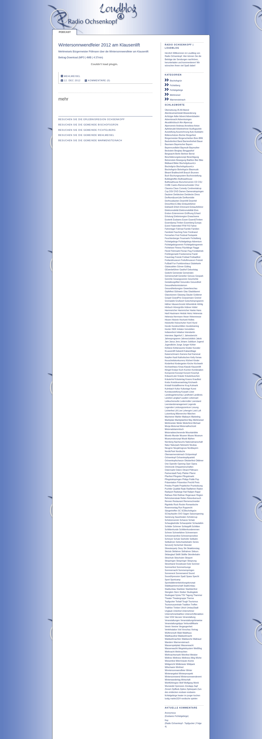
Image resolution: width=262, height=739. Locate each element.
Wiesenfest (170, 661)
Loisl (195, 411)
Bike (201, 160)
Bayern (189, 144)
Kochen (187, 370)
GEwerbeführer (172, 270)
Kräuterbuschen (192, 376)
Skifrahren (186, 551)
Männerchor (181, 414)
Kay (166, 720)
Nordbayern (192, 448)
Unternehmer (188, 611)
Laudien (184, 398)
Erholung (169, 216)
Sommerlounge (184, 567)
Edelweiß (169, 207)
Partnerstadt (170, 473)
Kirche (190, 363)
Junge (179, 345)
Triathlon (169, 608)
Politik (192, 479)
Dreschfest (170, 204)
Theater (168, 598)
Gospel (168, 298)
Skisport (189, 558)
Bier (197, 160)
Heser (186, 317)
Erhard (197, 213)
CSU (200, 182)
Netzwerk (184, 445)
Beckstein (169, 151)
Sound (191, 573)
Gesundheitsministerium (176, 285)
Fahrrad (180, 229)
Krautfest (197, 379)
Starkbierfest (191, 589)
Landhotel (188, 395)
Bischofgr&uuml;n (187, 163)
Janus (172, 342)
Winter (189, 670)
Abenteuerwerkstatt (174, 113)
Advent (182, 116)
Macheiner (170, 417)
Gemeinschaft (171, 276)
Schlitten (196, 526)
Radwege (178, 492)
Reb (175, 495)
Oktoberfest (189, 460)
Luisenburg (170, 414)
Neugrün (169, 448)
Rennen (168, 501)
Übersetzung (171, 110)
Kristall (168, 385)
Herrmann (178, 317)
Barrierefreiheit (189, 141)
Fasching (178, 232)
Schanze (184, 520)
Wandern (169, 642)
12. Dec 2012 (72, 80)
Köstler (189, 348)
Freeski (178, 257)
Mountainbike (191, 432)
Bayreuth (184, 148)
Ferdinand (193, 232)
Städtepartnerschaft (174, 586)
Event (167, 226)
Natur (167, 445)
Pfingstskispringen (173, 479)
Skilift (178, 554)
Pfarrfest (169, 476)
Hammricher (183, 310)
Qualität (176, 489)
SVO (180, 514)
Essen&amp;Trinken (174, 223)
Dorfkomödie (188, 197)
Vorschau (186, 629)
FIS (188, 226)
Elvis (196, 210)
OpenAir (173, 464)
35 (178, 110)
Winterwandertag (173, 680)
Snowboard (181, 564)
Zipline (183, 689)
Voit (179, 629)
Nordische (180, 451)
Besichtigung (193, 157)
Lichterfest (169, 411)
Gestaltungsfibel (172, 282)
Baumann (169, 144)
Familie (187, 229)
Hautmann (174, 313)
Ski (185, 548)
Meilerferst (188, 423)
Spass (189, 576)
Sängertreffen (171, 511)
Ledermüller (185, 401)
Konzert (187, 373)
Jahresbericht (191, 335)
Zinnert (168, 689)
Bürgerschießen (185, 138)
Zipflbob (175, 689)
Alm (181, 122)
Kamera (183, 354)
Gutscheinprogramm (194, 301)
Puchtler (168, 489)
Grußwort (179, 301)
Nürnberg (169, 442)
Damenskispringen (194, 191)
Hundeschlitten (178, 326)
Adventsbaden (193, 116)
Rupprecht (187, 508)
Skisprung (191, 561)
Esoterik (168, 220)
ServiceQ (169, 545)
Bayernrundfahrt (172, 148)
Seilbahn (194, 539)
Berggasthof (188, 151)
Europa (198, 223)
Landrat (168, 398)
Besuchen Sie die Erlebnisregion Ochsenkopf (91, 119)
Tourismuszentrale (173, 605)
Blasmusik (193, 169)
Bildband (169, 163)
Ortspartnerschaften (184, 467)
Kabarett (180, 351)
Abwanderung (189, 113)
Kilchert (189, 360)
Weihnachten (181, 652)
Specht (196, 576)
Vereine (174, 626)
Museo (191, 435)
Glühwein (178, 291)
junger (190, 695)
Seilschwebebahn (184, 542)
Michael (196, 423)
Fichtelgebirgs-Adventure (190, 241)
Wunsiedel (169, 686)
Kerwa (198, 357)
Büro (196, 138)
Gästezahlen (170, 266)
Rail (185, 492)
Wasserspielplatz (173, 645)
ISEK (174, 329)
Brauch (187, 172)
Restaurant (178, 501)
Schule (177, 539)
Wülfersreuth (171, 633)
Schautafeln (197, 523)
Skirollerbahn (194, 554)
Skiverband (170, 564)
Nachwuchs (179, 442)
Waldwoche (187, 639)
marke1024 (175, 698)
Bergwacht (170, 154)
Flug (190, 251)
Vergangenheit (185, 626)
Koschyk (195, 373)
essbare (182, 692)
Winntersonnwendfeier (175, 670)
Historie (175, 320)
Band (179, 141)
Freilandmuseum (172, 260)
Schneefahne (178, 532)
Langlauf (176, 398)
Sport (167, 580)
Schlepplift (186, 526)
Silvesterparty (171, 548)
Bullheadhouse (171, 182)
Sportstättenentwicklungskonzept (180, 583)
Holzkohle (169, 323)
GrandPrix (176, 298)
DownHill (184, 201)
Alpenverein (170, 126)
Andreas (180, 126)
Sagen (186, 514)
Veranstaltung (189, 617)
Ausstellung (170, 132)
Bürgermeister (171, 138)
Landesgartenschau (174, 395)
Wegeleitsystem (185, 648)
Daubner (169, 194)
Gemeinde (177, 273)
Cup (167, 191)
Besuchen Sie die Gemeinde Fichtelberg (87, 130)
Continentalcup (194, 188)
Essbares (177, 220)
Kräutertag (180, 379)
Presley (168, 486)
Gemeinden (188, 273)
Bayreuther (194, 148)
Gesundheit (195, 282)
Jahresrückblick (188, 338)
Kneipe (175, 370)
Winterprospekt (186, 673)
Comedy (183, 188)
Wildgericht (170, 664)
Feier (185, 232)
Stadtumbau (170, 589)
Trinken (176, 608)
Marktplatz (169, 420)
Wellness (177, 658)
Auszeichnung (182, 132)
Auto (192, 132)
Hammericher (171, 310)
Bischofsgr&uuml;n (185, 166)
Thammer (197, 595)
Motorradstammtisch (174, 429)
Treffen (194, 605)
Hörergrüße (178, 307)
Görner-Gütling (184, 266)
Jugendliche (170, 345)
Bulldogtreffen (171, 179)
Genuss (191, 276)
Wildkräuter (181, 664)
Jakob (199, 338)
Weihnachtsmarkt (173, 655)
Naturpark (175, 445)
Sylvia (178, 595)
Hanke (193, 310)
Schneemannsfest (189, 536)
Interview (169, 335)
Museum (199, 435)
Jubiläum (192, 342)
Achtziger (169, 116)
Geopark (199, 276)
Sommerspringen (186, 570)
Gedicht (168, 273)
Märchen (191, 414)
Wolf (181, 683)
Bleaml (168, 172)
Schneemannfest (172, 536)
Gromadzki (170, 301)
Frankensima (185, 254)
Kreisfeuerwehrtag (179, 382)
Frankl (195, 254)
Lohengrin (187, 411)
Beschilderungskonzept (175, 157)
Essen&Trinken (196, 220)
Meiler (179, 423)
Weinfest (185, 655)
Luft (199, 411)
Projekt (175, 486)
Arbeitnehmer (182, 129)
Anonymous (170, 713)
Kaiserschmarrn (172, 354)
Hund (194, 323)
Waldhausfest (171, 636)
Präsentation (170, 482)
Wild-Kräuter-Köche (185, 661)
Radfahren (191, 489)
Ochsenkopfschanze (174, 460)
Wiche (198, 658)
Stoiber (183, 592)
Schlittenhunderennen (189, 529)
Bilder (176, 163)
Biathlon (190, 160)
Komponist (170, 373)
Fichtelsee (169, 248)
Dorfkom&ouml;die (173, 197)
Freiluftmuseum (188, 260)
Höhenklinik (191, 304)
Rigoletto (169, 504)
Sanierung (169, 517)
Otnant (186, 470)
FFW (184, 226)
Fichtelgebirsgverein (193, 245)
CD (195, 182)
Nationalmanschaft (194, 442)
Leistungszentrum (183, 407)
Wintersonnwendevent (191, 677)
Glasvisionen (171, 295)
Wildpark (191, 664)
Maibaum (186, 417)
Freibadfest (195, 257)
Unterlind (177, 611)
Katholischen (184, 357)
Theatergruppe (179, 598)
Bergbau (178, 151)
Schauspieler (186, 523)
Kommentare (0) (99, 80)
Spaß (183, 576)
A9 (181, 110)
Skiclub (168, 551)
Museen (183, 435)
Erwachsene (193, 216)
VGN (171, 617)
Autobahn (198, 132)
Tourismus (193, 601)
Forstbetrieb (197, 251)
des (166, 692)
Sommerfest (170, 567)
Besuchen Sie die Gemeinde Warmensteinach (90, 140)
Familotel (169, 232)
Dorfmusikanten (172, 201)
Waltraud (197, 639)
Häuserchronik (178, 304)
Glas (185, 291)
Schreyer (169, 539)
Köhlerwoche (179, 348)
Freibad (186, 257)
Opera (194, 464)
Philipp (185, 479)
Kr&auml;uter (171, 376)
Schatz (192, 520)
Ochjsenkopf (191, 454)
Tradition (186, 605)
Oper (188, 464)
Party (179, 473)
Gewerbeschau (190, 288)
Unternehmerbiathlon (174, 614)
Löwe (191, 392)
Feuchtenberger (172, 238)
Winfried (179, 667)
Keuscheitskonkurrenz (175, 360)
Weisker (194, 655)
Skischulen (179, 558)
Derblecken (178, 194)
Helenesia (197, 313)
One (167, 464)
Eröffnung (189, 213)
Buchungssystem (178, 176)
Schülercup (192, 517)
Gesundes (185, 282)
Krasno (188, 379)
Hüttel (195, 307)
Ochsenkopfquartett (185, 457)
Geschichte (193, 279)
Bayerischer (179, 144)
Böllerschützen (171, 135)
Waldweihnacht (185, 636)
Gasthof (183, 270)
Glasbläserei (194, 291)
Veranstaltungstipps (174, 623)
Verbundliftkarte (191, 623)
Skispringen (170, 561)
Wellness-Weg (188, 658)
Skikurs (195, 551)
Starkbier (181, 589)
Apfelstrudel (170, 129)
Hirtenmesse (195, 317)
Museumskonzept (173, 439)
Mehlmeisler (170, 423)
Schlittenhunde (171, 529)
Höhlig (200, 304)
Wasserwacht (187, 645)
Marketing (195, 417)
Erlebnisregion (180, 216)
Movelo (168, 435)
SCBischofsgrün (188, 511)
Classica (169, 188)
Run (180, 508)
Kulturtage (185, 389)
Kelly (192, 357)
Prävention (182, 482)
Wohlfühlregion (172, 683)
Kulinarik (194, 385)
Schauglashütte (172, 523)
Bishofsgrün (183, 169)
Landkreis (197, 395)
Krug (187, 385)
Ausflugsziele (195, 129)
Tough (185, 601)
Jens (177, 342)
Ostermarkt (170, 470)
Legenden (169, 407)
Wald (179, 633)
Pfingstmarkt (188, 476)
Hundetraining (192, 326)
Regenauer (190, 495)
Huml (189, 323)
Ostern (179, 470)
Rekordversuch (194, 498)
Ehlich (177, 207)
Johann (184, 342)
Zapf (196, 686)
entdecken (173, 692)
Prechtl (191, 482)
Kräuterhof (170, 379)
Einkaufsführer (196, 207)
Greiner (197, 298)
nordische (185, 698)
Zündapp (189, 686)
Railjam (190, 492)
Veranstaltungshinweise (191, 620)
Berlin (178, 154)
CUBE (168, 185)
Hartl (167, 313)
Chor (197, 185)
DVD (176, 191)
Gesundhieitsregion (174, 288)
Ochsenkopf (170, 457)
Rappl (197, 492)
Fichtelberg (172, 85)
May (190, 420)
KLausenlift (170, 351)
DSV (171, 191)
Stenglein (169, 592)
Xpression (179, 686)
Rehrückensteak (172, 498)
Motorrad (175, 426)
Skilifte (184, 554)
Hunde (168, 326)
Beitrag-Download (68, 57)
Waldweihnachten (173, 639)
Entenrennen (178, 213)
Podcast (65, 32)
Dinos (197, 194)
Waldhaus (187, 633)
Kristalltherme (178, 385)
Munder (175, 435)
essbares (191, 692)
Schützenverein (172, 520)
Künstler (196, 348)
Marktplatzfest (181, 420)
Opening (181, 464)
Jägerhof (178, 335)
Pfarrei (192, 473)
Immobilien (189, 329)
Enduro (168, 213)
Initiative (180, 332)
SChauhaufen (171, 514)
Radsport (169, 492)
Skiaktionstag (193, 548)
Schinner (177, 526)
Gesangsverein (180, 279)
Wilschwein (170, 667)
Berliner (184, 154)
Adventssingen (185, 119)
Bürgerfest (191, 135)
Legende (192, 404)
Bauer (200, 141)
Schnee (168, 532)
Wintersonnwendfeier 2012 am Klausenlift (99, 44)
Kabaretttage (190, 351)
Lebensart (193, 398)
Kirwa (180, 367)
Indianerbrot (170, 332)
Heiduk (183, 313)
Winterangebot (171, 673)
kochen (196, 695)
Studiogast (170, 595)
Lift (176, 411)
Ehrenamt (184, 207)
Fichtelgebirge (174, 89)
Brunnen (195, 172)
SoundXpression (172, 576)
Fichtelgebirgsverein (174, 245)
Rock (176, 504)
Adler (176, 116)
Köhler (193, 345)
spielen (194, 698)
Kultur (177, 389)
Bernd (191, 154)
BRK (201, 138)
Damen (182, 191)
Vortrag (194, 629)
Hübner (187, 307)
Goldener (197, 295)
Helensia (169, 317)
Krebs (167, 382)
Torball (179, 601)
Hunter (168, 329)
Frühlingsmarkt (171, 254)
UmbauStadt (192, 608)
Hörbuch (169, 307)
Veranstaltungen (172, 620)
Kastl (175, 357)
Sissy (180, 548)
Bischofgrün (170, 166)
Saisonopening (196, 514)
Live (180, 411)
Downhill (193, 201)
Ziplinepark (192, 689)
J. (183, 335)
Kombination (197, 370)
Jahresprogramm (173, 338)
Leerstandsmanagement (176, 404)
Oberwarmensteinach (175, 454)
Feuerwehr (185, 238)
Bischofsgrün (173, 80)
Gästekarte (196, 263)
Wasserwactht (171, 648)
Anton (197, 126)
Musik (184, 439)
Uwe (167, 617)
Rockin (182, 504)
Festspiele (192, 235)
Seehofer (185, 539)
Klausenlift (196, 367)
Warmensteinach (175, 99)
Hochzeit (183, 320)
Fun (174, 263)
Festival (183, 235)
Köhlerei (168, 348)
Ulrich (183, 608)
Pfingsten (177, 476)
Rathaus (169, 495)
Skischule (169, 558)
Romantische (192, 504)
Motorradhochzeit (188, 426)
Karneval (196, 354)
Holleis (191, 320)
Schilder (168, 526)
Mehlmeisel (172, 94)
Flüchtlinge (187, 248)
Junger (186, 345)
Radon (200, 489)
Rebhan (181, 495)
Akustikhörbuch (172, 122)
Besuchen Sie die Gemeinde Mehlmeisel (86, 135)
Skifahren (176, 551)
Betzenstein (170, 160)
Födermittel (176, 226)
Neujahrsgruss (180, 448)
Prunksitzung (197, 486)
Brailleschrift (177, 172)
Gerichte (169, 279)
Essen (185, 220)
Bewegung (181, 160)
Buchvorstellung (194, 176)
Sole (189, 564)
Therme (190, 598)
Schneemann (191, 532)
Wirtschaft (185, 680)
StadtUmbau (189, 586)
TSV (183, 595)
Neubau (193, 445)
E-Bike (178, 204)
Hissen (168, 320)
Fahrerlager (170, 229)
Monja (168, 426)
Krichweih (192, 382)
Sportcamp (175, 580)
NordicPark (170, 451)
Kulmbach (169, 389)
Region (199, 495)
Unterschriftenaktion (194, 614)
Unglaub (169, 611)
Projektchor (184, 486)
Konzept (179, 373)
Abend (186, 110)
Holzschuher (180, 323)
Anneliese (189, 126)
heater (181, 695)
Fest (177, 235)
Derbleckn (189, 194)
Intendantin (190, 332)
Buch (167, 176)
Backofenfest (171, 141)
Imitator (180, 329)
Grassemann (188, 298)
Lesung (195, 407)
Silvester (188, 545)
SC (179, 511)
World (196, 683)
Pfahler (185, 473)
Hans (198, 310)
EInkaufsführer (188, 204)
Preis (197, 482)
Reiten (183, 498)
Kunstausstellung (173, 392)
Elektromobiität (171, 210)
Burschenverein (186, 182)
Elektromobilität (186, 210)
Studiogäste (192, 592)
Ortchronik (169, 467)
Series (196, 542)
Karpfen (168, 357)
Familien (195, 229)
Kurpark (185, 392)
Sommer (196, 564)
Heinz (189, 313)
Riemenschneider (191, 501)
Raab (183, 489)
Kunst (193, 389)
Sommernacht (171, 570)
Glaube (189, 295)
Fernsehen (170, 235)
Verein (168, 626)
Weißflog (198, 648)
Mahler (178, 417)
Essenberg (189, 223)
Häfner (168, 304)
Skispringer (181, 561)
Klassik (187, 367)
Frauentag (169, 257)
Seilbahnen (170, 542)
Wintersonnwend (172, 677)
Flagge (196, 248)
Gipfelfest (169, 291)
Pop (197, 479)
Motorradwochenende (175, 432)
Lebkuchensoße (172, 401)
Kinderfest (169, 363)
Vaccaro (178, 617)
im (185, 695)
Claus (175, 188)
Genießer (182, 276)
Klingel (168, 370)
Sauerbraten (180, 517)
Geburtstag (192, 270)
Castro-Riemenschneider (182, 185)
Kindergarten (181, 363)
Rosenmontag (171, 508)
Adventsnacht (171, 119)
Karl (190, 354)
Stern (176, 592)
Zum (199, 689)
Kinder (196, 360)
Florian (184, 251)
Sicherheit (178, 545)
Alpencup (188, 122)
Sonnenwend (182, 573)
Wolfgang (188, 683)
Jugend (200, 342)
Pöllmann (193, 470)
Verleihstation (171, 629)
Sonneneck (170, 573)
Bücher (182, 135)
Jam (167, 342)
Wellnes (168, 658)
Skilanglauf (170, 554)
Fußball (168, 263)
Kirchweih (198, 363)
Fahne (193, 226)
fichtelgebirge (171, 695)
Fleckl (167, 251)
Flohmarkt (175, 251)
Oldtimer (200, 460)
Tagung (189, 595)
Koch (181, 370)
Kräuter (180, 376)
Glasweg (181, 295)
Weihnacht (170, 652)
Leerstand (196, 401)
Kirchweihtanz (171, 367)
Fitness (178, 248)
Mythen (191, 439)
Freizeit (199, 260)
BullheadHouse (185, 179)
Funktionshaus (183, 263)
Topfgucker (170, 601)
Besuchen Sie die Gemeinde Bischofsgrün (88, 124)
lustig (167, 698)
